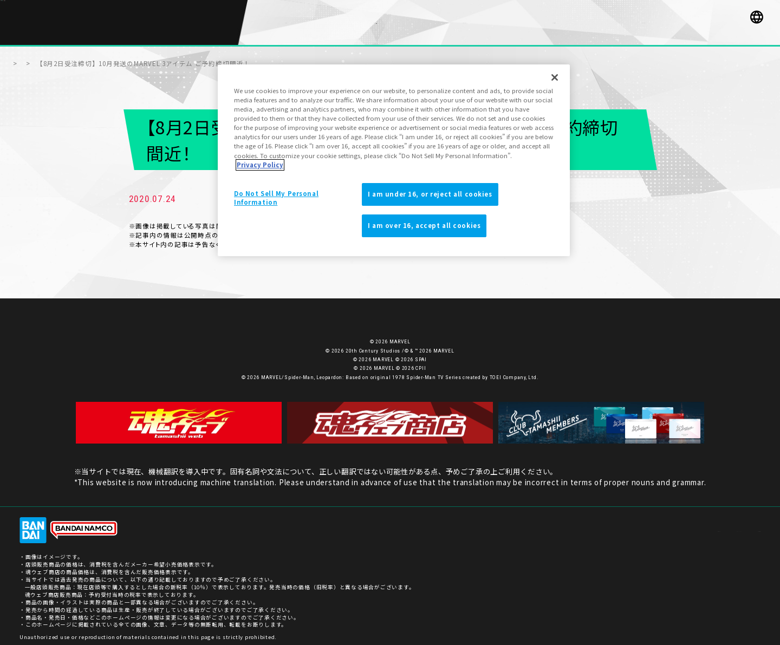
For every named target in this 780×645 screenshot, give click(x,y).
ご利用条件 (745, 524)
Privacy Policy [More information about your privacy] (260, 164)
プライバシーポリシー (687, 524)
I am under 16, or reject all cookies (430, 194)
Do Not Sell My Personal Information (276, 197)
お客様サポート (621, 524)
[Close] (555, 77)
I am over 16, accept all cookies (424, 225)
